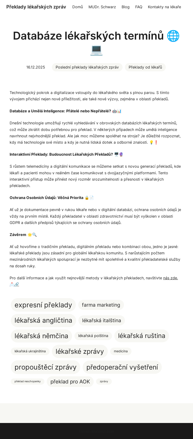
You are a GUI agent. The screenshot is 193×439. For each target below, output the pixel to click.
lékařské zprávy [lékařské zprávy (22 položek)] (80, 351)
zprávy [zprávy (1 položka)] (104, 381)
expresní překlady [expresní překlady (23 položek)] (43, 305)
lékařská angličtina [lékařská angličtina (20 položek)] (43, 320)
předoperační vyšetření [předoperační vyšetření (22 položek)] (122, 367)
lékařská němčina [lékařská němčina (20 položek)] (41, 336)
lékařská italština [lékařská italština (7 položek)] (101, 320)
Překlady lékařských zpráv (36, 7)
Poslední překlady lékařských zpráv (87, 67)
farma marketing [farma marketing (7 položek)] (101, 305)
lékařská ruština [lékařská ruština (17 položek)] (141, 335)
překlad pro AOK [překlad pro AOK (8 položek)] (70, 381)
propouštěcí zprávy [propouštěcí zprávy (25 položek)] (46, 367)
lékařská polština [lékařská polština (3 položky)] (93, 335)
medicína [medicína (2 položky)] (121, 351)
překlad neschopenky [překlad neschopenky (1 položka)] (28, 381)
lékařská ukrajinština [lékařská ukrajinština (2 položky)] (30, 351)
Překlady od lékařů (145, 67)
